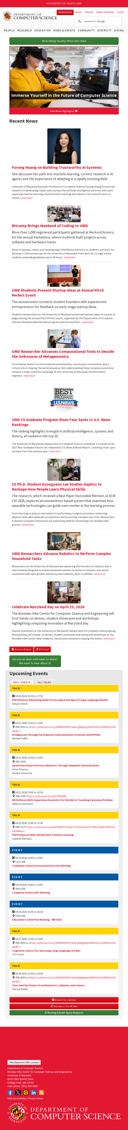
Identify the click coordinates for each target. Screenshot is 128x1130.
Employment (65, 12)
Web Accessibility (17, 1098)
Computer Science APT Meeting (31, 892)
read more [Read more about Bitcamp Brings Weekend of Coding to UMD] (70, 257)
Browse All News (21, 649)
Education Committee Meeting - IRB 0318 (37, 919)
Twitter (18, 1092)
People (9, 30)
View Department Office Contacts (24, 1062)
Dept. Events (23, 682)
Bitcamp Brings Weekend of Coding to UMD (50, 225)
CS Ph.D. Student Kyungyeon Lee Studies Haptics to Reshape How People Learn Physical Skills (57, 487)
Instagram (25, 1092)
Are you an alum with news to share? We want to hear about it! (35, 661)
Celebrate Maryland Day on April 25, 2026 (48, 606)
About (78, 12)
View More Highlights (64, 111)
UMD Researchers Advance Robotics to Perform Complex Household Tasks (61, 556)
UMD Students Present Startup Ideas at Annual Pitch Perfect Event (58, 293)
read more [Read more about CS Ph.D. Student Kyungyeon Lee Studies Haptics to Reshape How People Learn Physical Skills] (28, 524)
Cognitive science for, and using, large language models (46, 950)
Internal (89, 12)
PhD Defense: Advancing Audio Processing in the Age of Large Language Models (60, 699)
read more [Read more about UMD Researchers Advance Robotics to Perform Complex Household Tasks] (100, 574)
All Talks (44, 682)
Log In (120, 12)
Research (24, 30)
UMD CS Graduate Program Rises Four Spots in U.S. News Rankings (61, 422)
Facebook (10, 1092)
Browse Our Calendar (64, 999)
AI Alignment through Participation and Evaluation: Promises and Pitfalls (56, 734)
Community (86, 30)
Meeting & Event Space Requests (64, 1012)
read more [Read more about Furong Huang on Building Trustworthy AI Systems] (27, 197)
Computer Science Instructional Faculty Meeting (41, 865)
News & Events (64, 30)
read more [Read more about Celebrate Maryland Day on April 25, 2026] (109, 638)
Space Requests (105, 12)
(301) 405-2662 (29, 1086)
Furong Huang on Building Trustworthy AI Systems (57, 167)
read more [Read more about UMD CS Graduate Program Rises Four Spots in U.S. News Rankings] (55, 451)
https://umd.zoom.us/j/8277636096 (46, 796)
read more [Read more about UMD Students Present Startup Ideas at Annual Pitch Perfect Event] (87, 322)
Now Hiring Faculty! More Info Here (64, 41)
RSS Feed (42, 649)
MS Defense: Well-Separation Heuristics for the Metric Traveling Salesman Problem (62, 800)
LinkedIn (33, 1092)
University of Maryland (64, 3)
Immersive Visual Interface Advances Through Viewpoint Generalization (55, 765)
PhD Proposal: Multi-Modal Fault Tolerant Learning (43, 834)
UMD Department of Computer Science (30, 16)
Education (42, 30)
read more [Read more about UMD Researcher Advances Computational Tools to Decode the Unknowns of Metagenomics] (29, 375)
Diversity (104, 30)
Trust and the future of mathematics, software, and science (48, 985)
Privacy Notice (35, 1098)
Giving (119, 30)
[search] (97, 21)
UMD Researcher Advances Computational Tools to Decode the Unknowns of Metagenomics (63, 354)
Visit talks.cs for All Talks (64, 1006)
